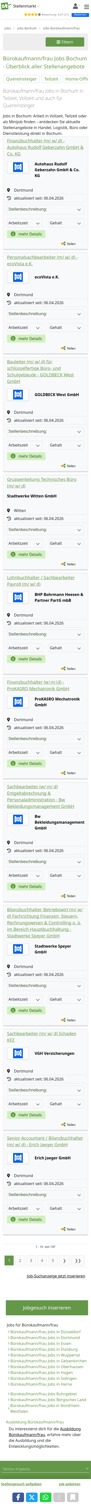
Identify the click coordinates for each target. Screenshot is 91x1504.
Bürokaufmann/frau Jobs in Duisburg (44, 1349)
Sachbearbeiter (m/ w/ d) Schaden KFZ (41, 1037)
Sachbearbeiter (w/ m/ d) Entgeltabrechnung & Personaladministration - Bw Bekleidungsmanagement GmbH (40, 796)
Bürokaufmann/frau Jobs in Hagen (41, 1372)
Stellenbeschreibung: (44, 209)
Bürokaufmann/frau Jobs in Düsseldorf (45, 1331)
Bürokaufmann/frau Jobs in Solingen (43, 1378)
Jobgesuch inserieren (47, 1307)
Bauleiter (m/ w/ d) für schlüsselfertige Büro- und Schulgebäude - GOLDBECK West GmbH (40, 371)
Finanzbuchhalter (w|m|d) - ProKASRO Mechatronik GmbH (38, 685)
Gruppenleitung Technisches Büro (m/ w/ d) (41, 482)
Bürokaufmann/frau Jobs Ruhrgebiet (43, 1394)
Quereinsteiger (21, 79)
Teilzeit (51, 79)
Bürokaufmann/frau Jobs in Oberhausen (46, 1366)
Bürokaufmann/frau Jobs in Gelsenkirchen (48, 1361)
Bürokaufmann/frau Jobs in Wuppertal (45, 1355)
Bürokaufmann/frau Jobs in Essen (40, 1343)
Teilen (71, 244)
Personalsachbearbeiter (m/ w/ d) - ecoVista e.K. (42, 260)
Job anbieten (69, 1484)
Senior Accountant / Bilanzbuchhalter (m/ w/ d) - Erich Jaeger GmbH (45, 1141)
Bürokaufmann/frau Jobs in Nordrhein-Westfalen (45, 1408)
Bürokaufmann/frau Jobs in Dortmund (45, 1337)
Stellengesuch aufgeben (21, 1484)
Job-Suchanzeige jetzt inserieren (56, 1276)
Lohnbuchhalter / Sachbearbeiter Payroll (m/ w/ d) (41, 581)
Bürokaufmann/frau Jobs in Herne (41, 1384)
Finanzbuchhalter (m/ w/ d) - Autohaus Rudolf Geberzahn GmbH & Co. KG (45, 147)
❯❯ (78, 1260)
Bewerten (80, 14)
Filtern (65, 42)
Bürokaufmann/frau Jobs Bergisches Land (48, 1399)
